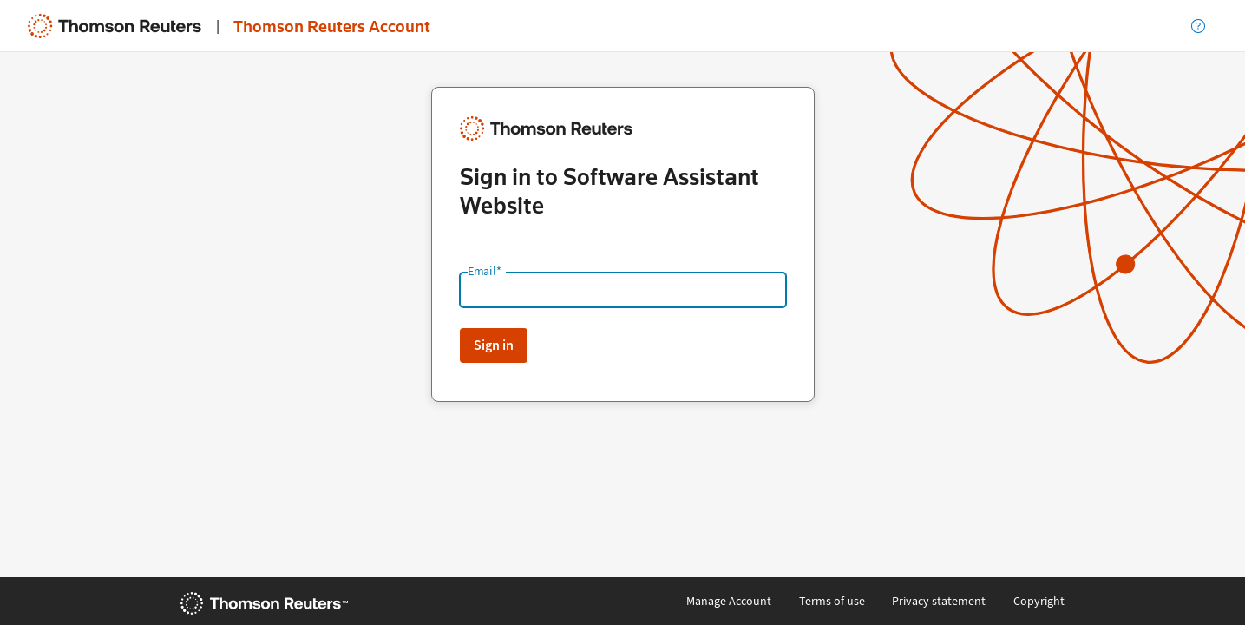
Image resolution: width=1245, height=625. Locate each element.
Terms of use (832, 601)
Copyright (1039, 601)
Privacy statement (939, 601)
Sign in (494, 345)
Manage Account (728, 601)
